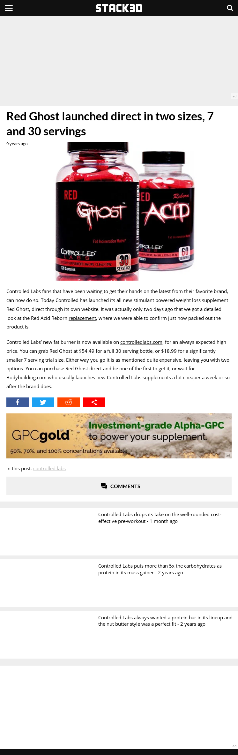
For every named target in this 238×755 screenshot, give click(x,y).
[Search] (230, 8)
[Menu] (9, 8)
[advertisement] (119, 57)
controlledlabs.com (141, 342)
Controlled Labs (49, 468)
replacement (82, 318)
